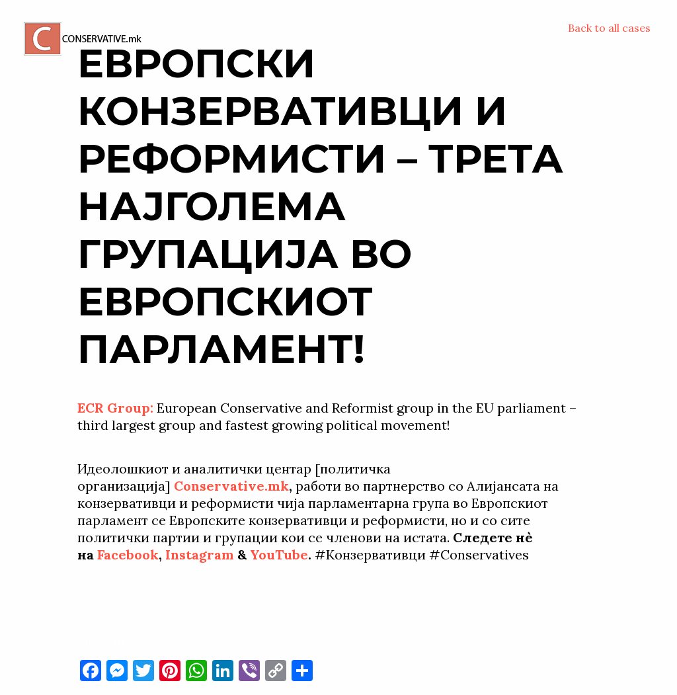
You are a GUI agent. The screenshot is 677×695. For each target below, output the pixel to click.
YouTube (279, 554)
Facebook (128, 554)
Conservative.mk (231, 485)
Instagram (199, 554)
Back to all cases (609, 27)
